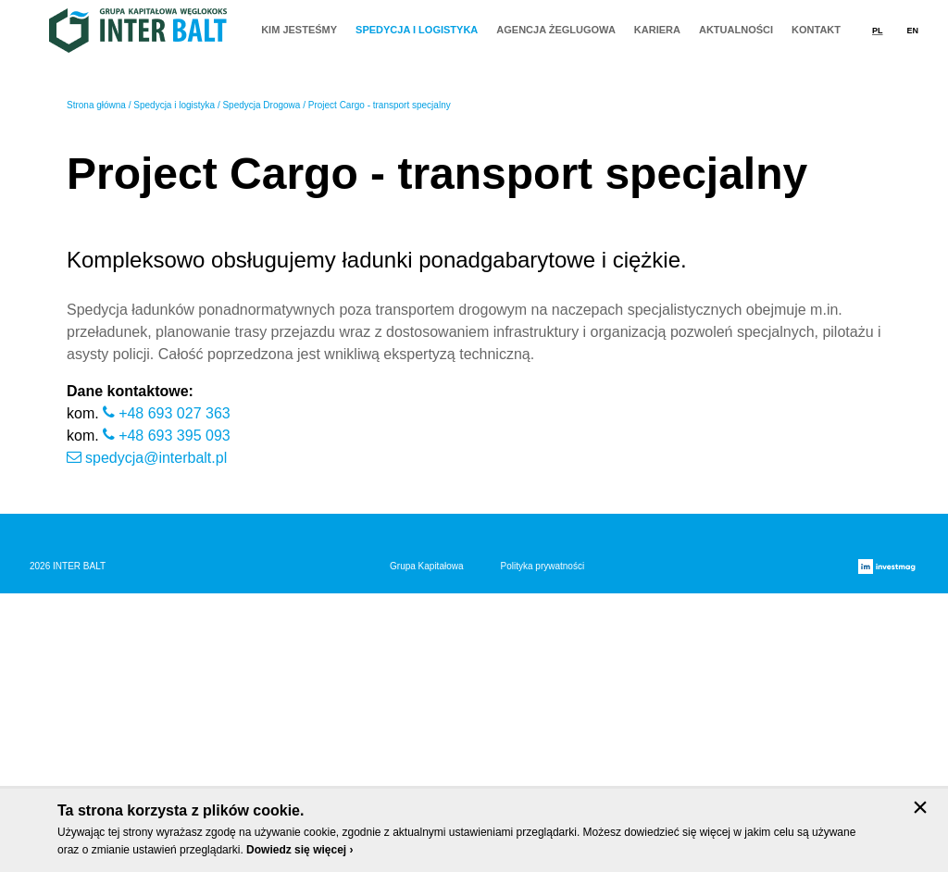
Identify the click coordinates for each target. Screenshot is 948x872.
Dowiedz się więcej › (299, 849)
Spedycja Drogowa (261, 384)
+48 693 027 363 (174, 692)
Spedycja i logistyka (174, 384)
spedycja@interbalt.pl (156, 736)
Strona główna (96, 384)
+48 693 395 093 (174, 714)
